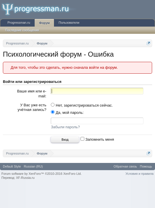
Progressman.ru (19, 22)
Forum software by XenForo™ (41, 174)
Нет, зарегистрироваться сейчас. (82, 105)
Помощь (146, 167)
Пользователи (69, 22)
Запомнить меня (97, 140)
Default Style (12, 167)
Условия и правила (140, 174)
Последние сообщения (22, 30)
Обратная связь (125, 167)
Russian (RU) (33, 167)
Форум (44, 23)
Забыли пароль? (65, 128)
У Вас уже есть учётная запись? (32, 107)
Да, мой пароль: (67, 112)
